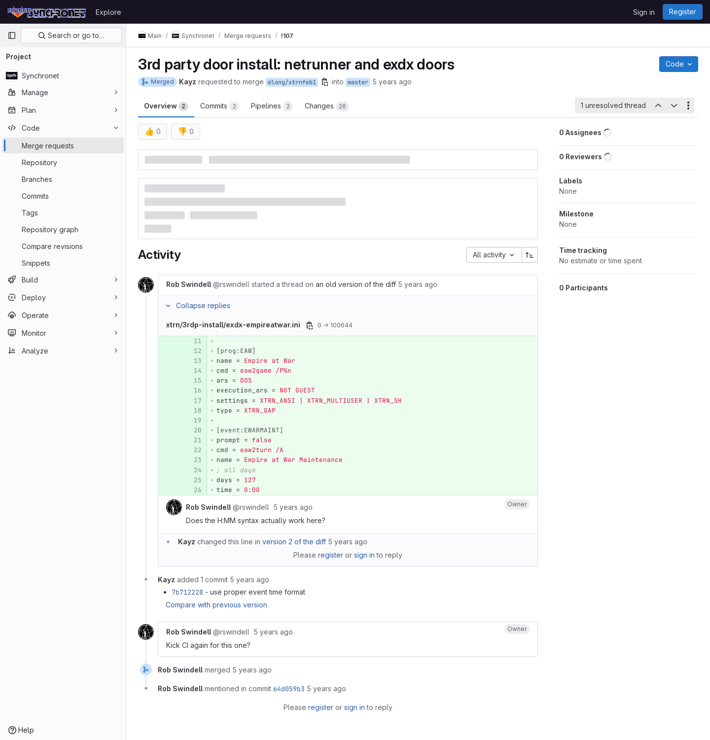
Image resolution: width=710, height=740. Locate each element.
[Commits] (63, 196)
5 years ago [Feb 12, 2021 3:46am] (392, 81)
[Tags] (63, 212)
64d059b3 (289, 688)
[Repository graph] (63, 229)
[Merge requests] (63, 145)
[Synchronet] (63, 75)
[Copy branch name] (325, 82)
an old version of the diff (356, 284)
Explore (108, 12)
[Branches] (63, 179)
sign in (364, 555)
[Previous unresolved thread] (658, 105)
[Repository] (63, 162)
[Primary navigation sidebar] (12, 35)
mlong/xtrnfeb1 (292, 82)
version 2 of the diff (294, 541)
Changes (327, 106)
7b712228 (187, 592)
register (330, 555)
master (358, 82)
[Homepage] (46, 12)
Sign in (644, 12)
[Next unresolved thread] (674, 105)
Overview (166, 106)
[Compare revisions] (63, 246)
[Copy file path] (310, 325)
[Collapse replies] (168, 306)
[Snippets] (63, 263)
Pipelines (272, 106)
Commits (219, 106)
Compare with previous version (216, 604)
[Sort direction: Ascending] (530, 255)
